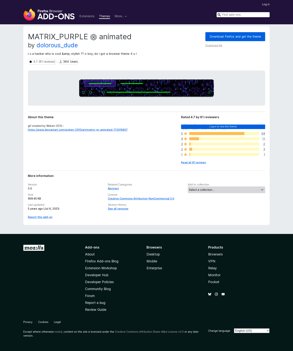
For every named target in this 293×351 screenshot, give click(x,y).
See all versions (118, 208)
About (90, 254)
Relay (212, 268)
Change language (219, 330)
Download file (213, 45)
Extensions (87, 16)
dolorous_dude (57, 45)
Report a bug (95, 303)
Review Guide (95, 310)
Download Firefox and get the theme (235, 36)
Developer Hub (96, 275)
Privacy (28, 322)
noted (58, 331)
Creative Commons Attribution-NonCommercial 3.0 (141, 198)
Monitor (214, 275)
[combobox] (243, 14)
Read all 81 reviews (193, 162)
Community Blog (98, 289)
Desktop (153, 254)
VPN (211, 261)
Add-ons (92, 247)
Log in (266, 4)
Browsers (215, 254)
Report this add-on (40, 217)
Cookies (43, 322)
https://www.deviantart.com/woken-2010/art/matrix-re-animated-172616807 (78, 129)
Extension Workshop (101, 268)
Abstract (113, 188)
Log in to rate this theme (223, 126)
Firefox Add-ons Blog (101, 261)
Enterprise (154, 268)
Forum (90, 296)
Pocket (213, 282)
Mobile (151, 261)
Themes (104, 16)
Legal (57, 322)
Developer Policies (99, 282)
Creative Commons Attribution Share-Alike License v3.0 (149, 331)
